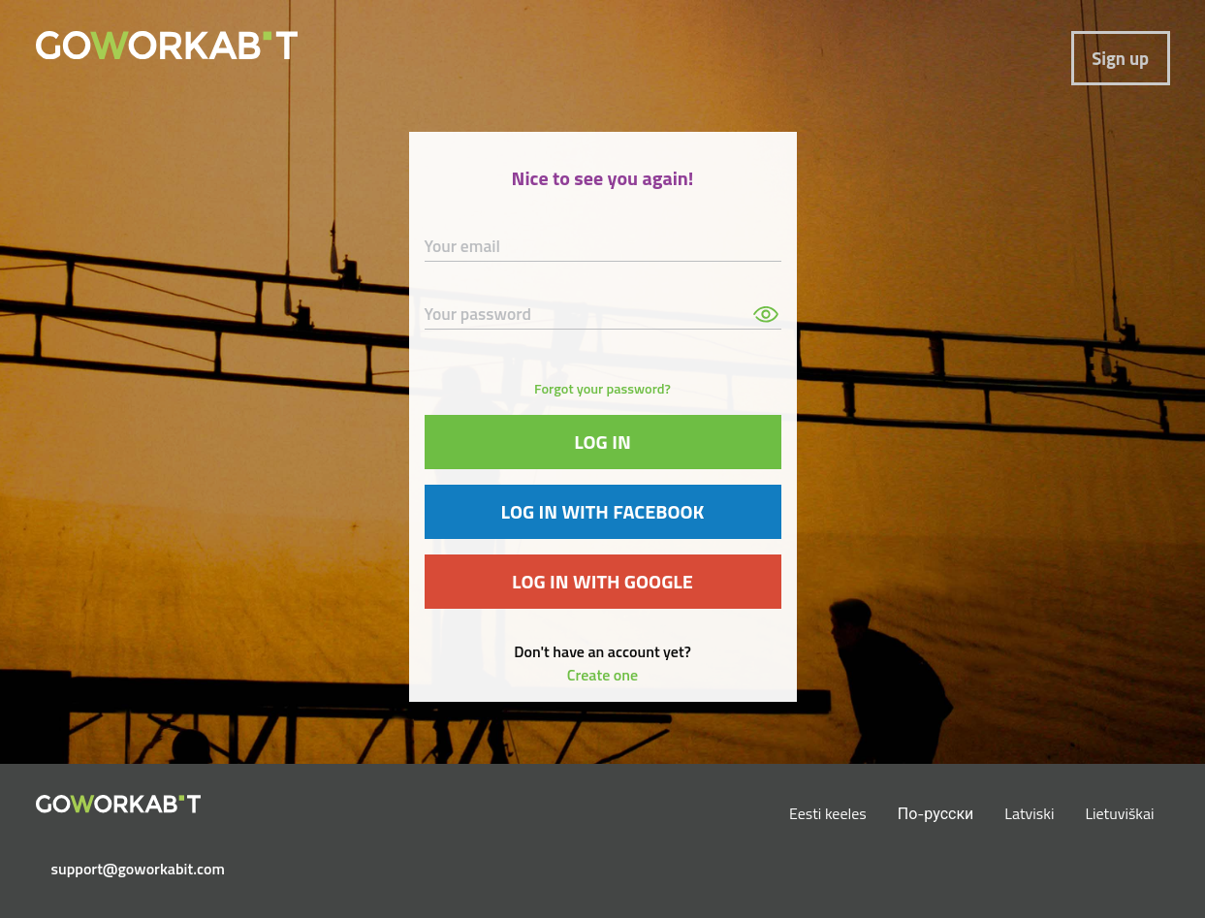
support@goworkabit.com (126, 868)
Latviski (1029, 813)
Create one (602, 674)
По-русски (936, 813)
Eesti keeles (828, 813)
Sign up (1120, 58)
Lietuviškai (1119, 813)
